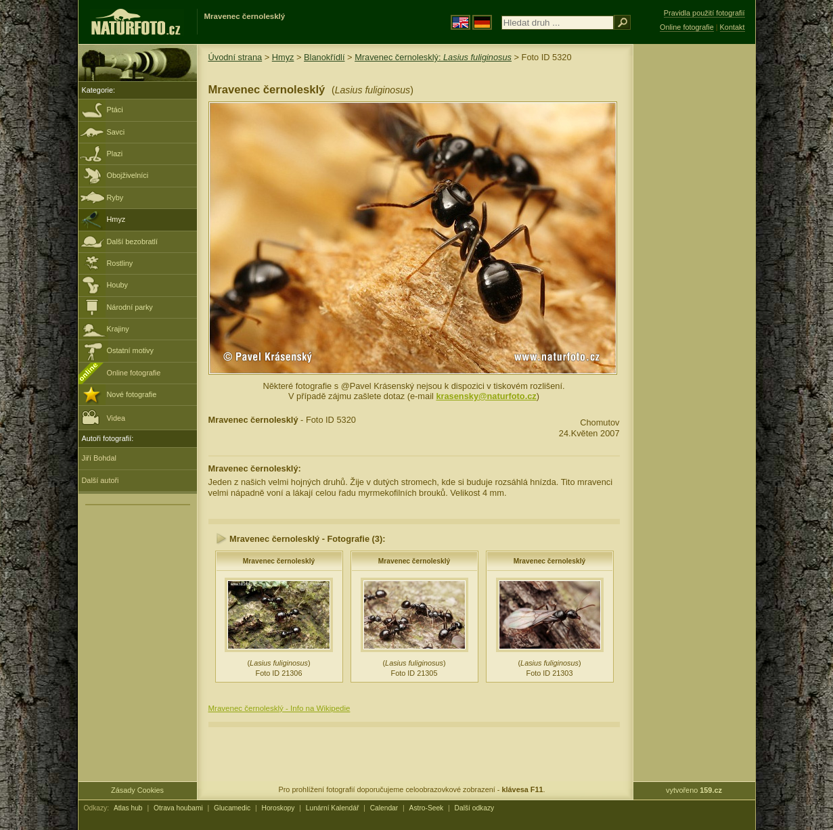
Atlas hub (128, 808)
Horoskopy (278, 808)
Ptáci (115, 110)
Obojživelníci (128, 175)
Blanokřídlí (324, 57)
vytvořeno (694, 790)
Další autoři (100, 480)
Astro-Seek (426, 808)
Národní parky (130, 307)
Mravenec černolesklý (279, 561)
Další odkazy (475, 808)
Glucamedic (232, 808)
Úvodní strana (235, 57)
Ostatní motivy (130, 350)
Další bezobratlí (132, 241)
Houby (117, 285)
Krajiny (118, 329)
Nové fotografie (132, 394)
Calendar (384, 808)
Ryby (115, 197)
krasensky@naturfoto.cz (486, 396)
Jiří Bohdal (99, 458)
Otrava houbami (178, 808)
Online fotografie (134, 373)
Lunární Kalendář (332, 808)
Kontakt (732, 27)
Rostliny (120, 263)
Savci (116, 132)
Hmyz (116, 219)
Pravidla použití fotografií (704, 13)
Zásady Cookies (137, 790)
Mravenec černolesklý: (433, 57)
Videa (104, 417)
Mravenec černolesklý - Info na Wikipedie (279, 708)
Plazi (115, 153)
